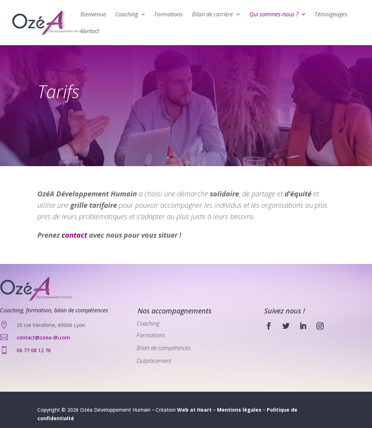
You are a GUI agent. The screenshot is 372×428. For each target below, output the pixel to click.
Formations (168, 15)
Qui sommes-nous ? (273, 15)
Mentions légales (239, 409)
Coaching (126, 15)
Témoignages (331, 15)
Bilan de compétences (164, 348)
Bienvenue (93, 15)
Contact (89, 31)
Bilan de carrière (212, 15)
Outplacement (154, 361)
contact (74, 235)
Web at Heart (194, 409)
